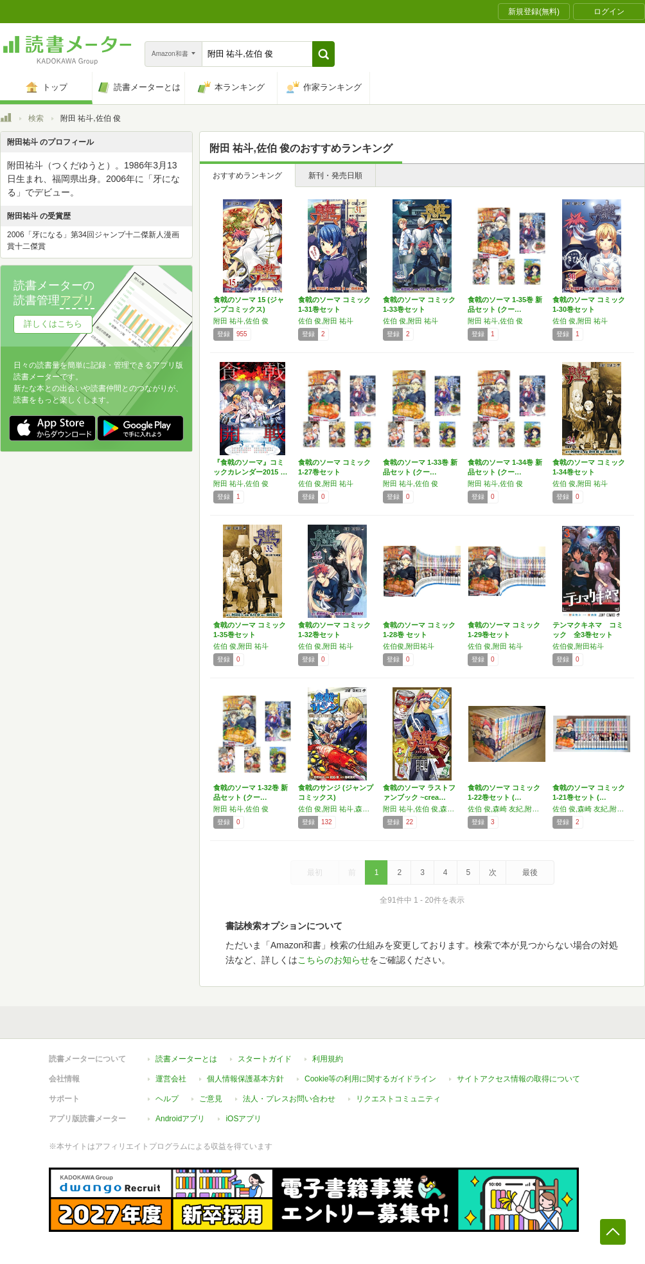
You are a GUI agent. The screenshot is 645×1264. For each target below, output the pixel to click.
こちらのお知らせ (333, 960)
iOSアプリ (243, 1119)
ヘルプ (167, 1099)
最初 (314, 872)
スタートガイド (265, 1059)
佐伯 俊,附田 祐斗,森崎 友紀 (337, 809)
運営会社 (170, 1079)
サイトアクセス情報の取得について (518, 1079)
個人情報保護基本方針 (245, 1079)
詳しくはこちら (53, 324)
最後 (530, 872)
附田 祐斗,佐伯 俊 (241, 321)
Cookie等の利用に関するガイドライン (370, 1079)
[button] (323, 54)
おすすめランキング (247, 175)
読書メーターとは (186, 1059)
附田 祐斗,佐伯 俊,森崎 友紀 (422, 809)
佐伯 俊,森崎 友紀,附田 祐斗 (507, 809)
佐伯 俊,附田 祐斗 (325, 321)
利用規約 (327, 1059)
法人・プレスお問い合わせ (289, 1099)
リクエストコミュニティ (398, 1099)
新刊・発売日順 (335, 175)
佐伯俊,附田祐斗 (408, 646)
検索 (36, 118)
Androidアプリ (180, 1119)
